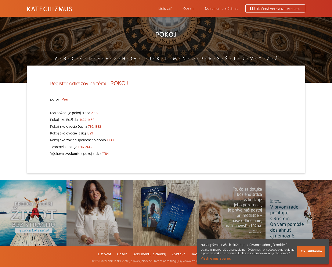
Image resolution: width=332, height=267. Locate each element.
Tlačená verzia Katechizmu (275, 8)
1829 (90, 133)
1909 (110, 140)
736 (90, 126)
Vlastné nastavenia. (216, 258)
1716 (81, 146)
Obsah (188, 8)
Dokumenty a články (221, 8)
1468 (91, 119)
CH (134, 58)
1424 (83, 119)
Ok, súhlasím (311, 251)
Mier (64, 99)
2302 (94, 112)
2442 (88, 146)
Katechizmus (49, 8)
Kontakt (178, 254)
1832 (98, 126)
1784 (105, 153)
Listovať (165, 8)
